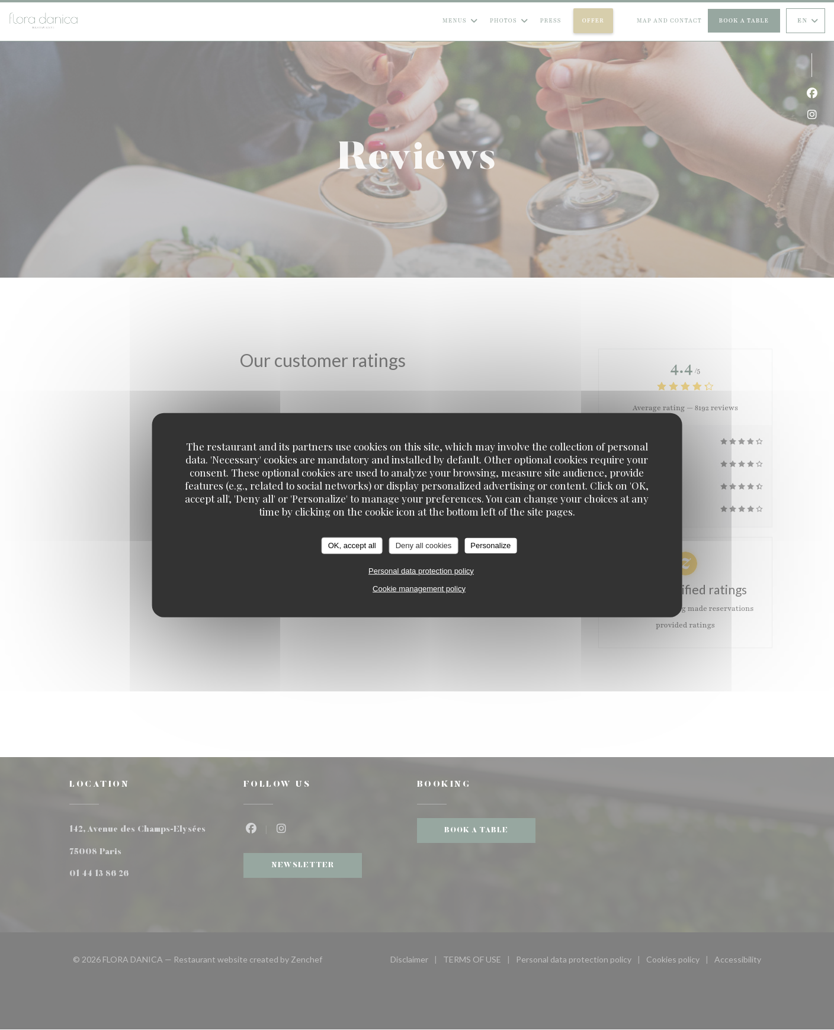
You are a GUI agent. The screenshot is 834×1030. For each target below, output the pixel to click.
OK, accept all (352, 545)
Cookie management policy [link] (419, 588)
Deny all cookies (424, 545)
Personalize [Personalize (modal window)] (490, 545)
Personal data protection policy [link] (421, 570)
